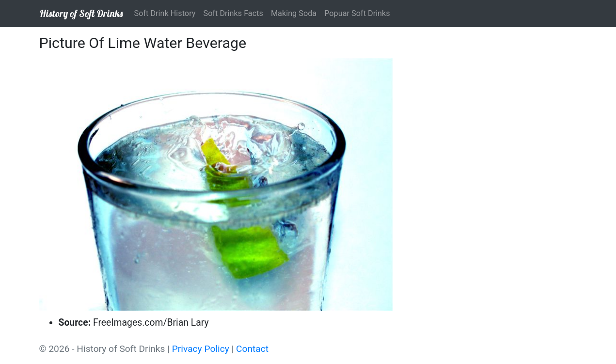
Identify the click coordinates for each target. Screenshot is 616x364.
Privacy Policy (200, 348)
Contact (252, 348)
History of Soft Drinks (81, 13)
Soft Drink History (165, 13)
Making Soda (293, 13)
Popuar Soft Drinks (357, 13)
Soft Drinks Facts (233, 13)
